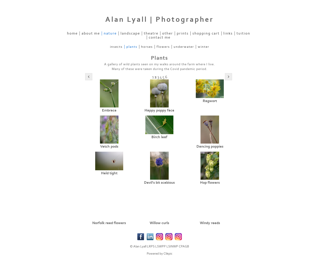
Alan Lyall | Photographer (159, 19)
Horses (147, 47)
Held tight (109, 173)
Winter (203, 47)
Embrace (109, 110)
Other (167, 33)
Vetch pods (109, 146)
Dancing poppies (209, 146)
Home (72, 33)
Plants (131, 47)
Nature (110, 33)
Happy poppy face (159, 110)
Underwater (184, 47)
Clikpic (168, 254)
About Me (91, 33)
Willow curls (159, 223)
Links (228, 33)
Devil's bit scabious (159, 183)
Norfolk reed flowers (109, 223)
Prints (183, 33)
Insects (116, 47)
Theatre (151, 33)
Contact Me (159, 37)
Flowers (163, 47)
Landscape (130, 33)
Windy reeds (210, 223)
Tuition (243, 33)
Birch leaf (159, 137)
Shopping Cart (206, 33)
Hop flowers (210, 183)
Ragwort (210, 101)
